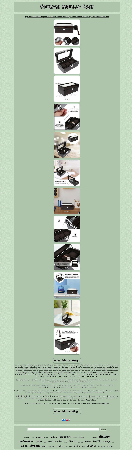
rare (70, 446)
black (44, 446)
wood (24, 445)
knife (65, 442)
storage (35, 445)
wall (83, 446)
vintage (106, 441)
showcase (101, 446)
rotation (88, 438)
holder (81, 437)
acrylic (88, 442)
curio (66, 446)
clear (75, 437)
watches (51, 446)
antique (53, 437)
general (80, 442)
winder (58, 441)
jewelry (59, 446)
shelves (110, 446)
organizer (65, 436)
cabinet (91, 445)
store (72, 441)
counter (26, 437)
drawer (46, 437)
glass (39, 441)
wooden (38, 437)
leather (94, 437)
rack (32, 437)
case (77, 445)
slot (113, 442)
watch (97, 441)
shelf (50, 441)
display (104, 436)
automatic (27, 441)
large (45, 442)
